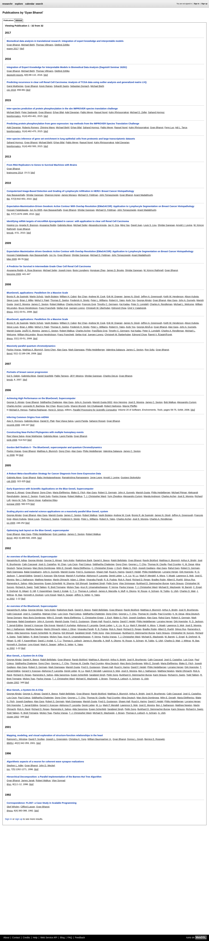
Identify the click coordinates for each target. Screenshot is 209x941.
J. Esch (118, 568)
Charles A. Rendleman (161, 304)
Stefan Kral (62, 308)
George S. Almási (15, 402)
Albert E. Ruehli (175, 579)
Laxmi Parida (81, 421)
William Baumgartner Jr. (99, 739)
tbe (8, 199)
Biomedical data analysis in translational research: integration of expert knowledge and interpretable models (65, 41)
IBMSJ (10, 743)
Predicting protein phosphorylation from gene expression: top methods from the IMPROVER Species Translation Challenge (73, 123)
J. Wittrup (186, 640)
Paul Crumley (174, 564)
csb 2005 (11, 481)
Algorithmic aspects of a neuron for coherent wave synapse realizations (45, 761)
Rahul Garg (174, 568)
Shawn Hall (102, 572)
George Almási (144, 300)
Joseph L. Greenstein (56, 739)
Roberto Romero (30, 127)
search (39, 4)
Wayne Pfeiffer (129, 406)
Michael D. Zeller (138, 112)
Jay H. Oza (113, 225)
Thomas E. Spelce (59, 300)
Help (35, 937)
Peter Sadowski (29, 112)
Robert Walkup (57, 304)
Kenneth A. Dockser (33, 595)
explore (19, 4)
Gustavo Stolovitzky (130, 477)
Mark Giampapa (76, 349)
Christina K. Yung (77, 739)
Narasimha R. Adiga (17, 560)
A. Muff (121, 591)
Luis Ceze (73, 564)
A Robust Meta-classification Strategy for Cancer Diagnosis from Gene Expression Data (54, 473)
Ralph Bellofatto (119, 560)
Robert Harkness (112, 406)
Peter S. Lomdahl (139, 304)
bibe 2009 (12, 259)
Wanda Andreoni (152, 496)
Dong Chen (50, 349)
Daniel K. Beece (101, 560)
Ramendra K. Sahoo (17, 583)
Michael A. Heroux (18, 410)
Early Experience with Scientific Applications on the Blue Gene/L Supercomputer (50, 488)
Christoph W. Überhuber (98, 308)
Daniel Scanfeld (45, 376)
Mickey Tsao (73, 587)
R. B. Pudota (110, 579)
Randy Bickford (150, 560)
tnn (8, 769)
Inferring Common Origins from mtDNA (28, 417)
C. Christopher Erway (102, 568)
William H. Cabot (68, 296)
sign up (18, 819)
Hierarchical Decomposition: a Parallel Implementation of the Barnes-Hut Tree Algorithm (54, 776)
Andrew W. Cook (97, 296)
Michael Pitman (179, 492)
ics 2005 (11, 523)
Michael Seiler (80, 225)
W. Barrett (187, 587)
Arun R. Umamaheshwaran (94, 587)
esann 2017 (12, 48)
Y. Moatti (170, 575)
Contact (16, 937)
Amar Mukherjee (33, 436)
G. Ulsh (174, 591)
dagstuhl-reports (15, 75)
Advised (18, 20)
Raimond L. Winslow (17, 739)
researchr (7, 4)
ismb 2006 (12, 440)
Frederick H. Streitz (79, 300)
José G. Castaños (47, 564)
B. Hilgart (23, 591)
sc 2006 (10, 455)
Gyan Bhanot (13, 45)
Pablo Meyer (86, 112)
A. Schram (153, 591)
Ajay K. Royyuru (15, 421)
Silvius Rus (189, 579)
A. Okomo (131, 591)
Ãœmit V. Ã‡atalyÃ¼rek (160, 334)
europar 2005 (13, 504)
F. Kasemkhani (44, 591)
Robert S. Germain (107, 492)
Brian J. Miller (26, 300)
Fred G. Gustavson (85, 572)
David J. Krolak (60, 591)
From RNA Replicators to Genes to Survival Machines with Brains (42, 165)
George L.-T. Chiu (137, 564)
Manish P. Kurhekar (75, 575)
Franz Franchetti (47, 308)
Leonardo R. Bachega (34, 406)
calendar (29, 4)
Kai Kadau (124, 304)
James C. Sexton (39, 304)
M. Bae (18, 595)
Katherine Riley (49, 500)
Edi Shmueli (82, 583)
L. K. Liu (127, 575)
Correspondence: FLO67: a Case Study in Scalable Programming (41, 803)
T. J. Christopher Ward (95, 496)
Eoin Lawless (59, 534)
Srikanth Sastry (61, 86)
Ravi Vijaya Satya (64, 421)
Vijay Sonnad (58, 780)
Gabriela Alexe (64, 225)
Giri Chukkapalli (95, 406)
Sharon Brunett (78, 406)
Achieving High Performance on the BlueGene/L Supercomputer (41, 398)
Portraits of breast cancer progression (27, 372)
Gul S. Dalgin (13, 376)
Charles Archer (73, 304)
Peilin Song (112, 583)
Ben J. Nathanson (24, 579)
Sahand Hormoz (156, 112)
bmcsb (10, 233)
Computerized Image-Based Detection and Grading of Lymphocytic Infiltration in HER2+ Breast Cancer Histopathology (70, 191)
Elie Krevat (59, 575)
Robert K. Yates (117, 300)
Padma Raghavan (38, 410)
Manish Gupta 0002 (102, 402)
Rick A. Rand (124, 579)
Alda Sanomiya (36, 583)
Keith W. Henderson (173, 296)
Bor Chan (82, 296)
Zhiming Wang (47, 127)
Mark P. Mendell (147, 575)
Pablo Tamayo (61, 376)
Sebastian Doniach (79, 86)
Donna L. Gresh (135, 739)
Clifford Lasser (27, 806)
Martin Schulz (36, 296)
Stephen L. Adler (15, 765)
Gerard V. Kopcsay (43, 575)
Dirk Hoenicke (186, 572)
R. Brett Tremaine (57, 587)
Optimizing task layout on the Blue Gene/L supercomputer (38, 530)
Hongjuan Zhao (97, 270)
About (6, 937)
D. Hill (33, 591)
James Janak (27, 780)
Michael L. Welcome (184, 304)
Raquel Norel (100, 112)
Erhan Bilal (58, 112)
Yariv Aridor (69, 560)
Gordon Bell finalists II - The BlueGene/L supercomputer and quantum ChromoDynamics (54, 447)
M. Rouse (142, 591)
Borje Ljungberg (81, 270)
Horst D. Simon (56, 410)
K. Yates (96, 595)
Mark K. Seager (65, 595)
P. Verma (113, 587)
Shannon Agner (52, 195)
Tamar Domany (23, 568)
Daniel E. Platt (47, 421)
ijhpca (10, 312)
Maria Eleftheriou (61, 492)
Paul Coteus (85, 564)
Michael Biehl (28, 45)
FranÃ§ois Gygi (99, 330)
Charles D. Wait (187, 591)
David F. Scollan (36, 739)
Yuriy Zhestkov (114, 496)
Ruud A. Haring (116, 572)
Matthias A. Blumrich (32, 349)
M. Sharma (68, 583)
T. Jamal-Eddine (24, 575)
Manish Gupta (14, 330)
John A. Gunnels (186, 300)
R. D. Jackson (196, 621)
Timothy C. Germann (107, 304)
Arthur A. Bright (188, 560)
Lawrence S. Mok (185, 575)
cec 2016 (11, 90)
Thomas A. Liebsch (87, 591)
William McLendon (26, 334)
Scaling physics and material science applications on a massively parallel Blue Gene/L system (57, 511)
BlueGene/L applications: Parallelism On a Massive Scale (37, 292)
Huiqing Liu (12, 225)
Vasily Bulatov (51, 296)
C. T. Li (73, 591)
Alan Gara (172, 300)
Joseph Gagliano (146, 568)
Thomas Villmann (44, 45)
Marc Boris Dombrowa (44, 568)
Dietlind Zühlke (62, 45)
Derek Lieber (115, 575)
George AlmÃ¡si (145, 327)
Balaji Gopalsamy (33, 572)
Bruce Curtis (63, 406)
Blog (62, 937)
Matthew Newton (43, 579)
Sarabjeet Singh (97, 583)
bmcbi (10, 379)
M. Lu (135, 575)
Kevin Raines (46, 86)
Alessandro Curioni (186, 402)
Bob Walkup (170, 402)
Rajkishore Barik (84, 560)
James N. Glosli (132, 296)
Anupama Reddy (47, 225)
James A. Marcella (107, 591)
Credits (26, 937)
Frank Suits (45, 496)
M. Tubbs (165, 591)
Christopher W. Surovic (182, 633)
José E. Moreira (22, 304)
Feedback (80, 937)
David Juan (136, 225)
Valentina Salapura (115, 349)
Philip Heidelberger (95, 349)
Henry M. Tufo (19, 500)
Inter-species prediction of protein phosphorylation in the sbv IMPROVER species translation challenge (62, 108)
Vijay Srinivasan (127, 583)
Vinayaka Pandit (94, 579)
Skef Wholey (13, 806)
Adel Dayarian (72, 112)
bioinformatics (14, 116)
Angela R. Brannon (28, 225)
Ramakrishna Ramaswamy (75, 477)
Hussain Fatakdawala (17, 210)
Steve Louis (12, 300)
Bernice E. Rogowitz (154, 739)
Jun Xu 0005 (36, 210)
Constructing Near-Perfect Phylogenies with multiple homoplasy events (45, 432)
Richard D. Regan (141, 579)
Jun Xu (52, 255)
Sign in (196, 4)
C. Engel (197, 587)
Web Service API (48, 937)
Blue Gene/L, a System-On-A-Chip (25, 655)
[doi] (22, 48)
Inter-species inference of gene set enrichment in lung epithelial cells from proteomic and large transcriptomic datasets (71, 138)
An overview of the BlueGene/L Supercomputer (32, 556)
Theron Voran (34, 500)
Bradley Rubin (159, 579)
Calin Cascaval (29, 564)
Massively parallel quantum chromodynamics (31, 346)
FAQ (69, 937)
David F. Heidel (133, 572)
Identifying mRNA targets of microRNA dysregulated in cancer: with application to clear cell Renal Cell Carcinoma (68, 221)
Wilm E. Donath (64, 568)
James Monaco (69, 195)
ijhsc (9, 784)
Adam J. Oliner (77, 579)
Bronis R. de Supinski (17, 296)
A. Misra (161, 575)
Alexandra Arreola (97, 225)
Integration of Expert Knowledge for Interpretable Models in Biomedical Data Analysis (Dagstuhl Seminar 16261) (67, 67)
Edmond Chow (118, 308)
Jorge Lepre (96, 477)
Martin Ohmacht (61, 579)
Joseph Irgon (64, 270)
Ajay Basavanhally (16, 195)
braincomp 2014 (15, 172)
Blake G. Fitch (78, 492)
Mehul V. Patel (42, 300)
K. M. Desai (188, 564)
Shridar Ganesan (34, 195)
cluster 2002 (13, 682)
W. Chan (62, 564)
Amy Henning (120, 402)
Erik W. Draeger (115, 296)
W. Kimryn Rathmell (153, 270)
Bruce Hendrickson (28, 308)
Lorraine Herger (170, 572)
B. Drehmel (12, 591)
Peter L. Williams (99, 300)
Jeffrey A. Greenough (151, 296)
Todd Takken (40, 587)
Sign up (204, 4)
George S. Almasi (15, 492)
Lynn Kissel (50, 595)
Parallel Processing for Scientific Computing (95, 410)
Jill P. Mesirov (77, 376)
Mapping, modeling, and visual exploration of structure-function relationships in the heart (55, 735)
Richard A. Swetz (24, 587)
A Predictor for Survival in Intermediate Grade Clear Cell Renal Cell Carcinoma (49, 266)
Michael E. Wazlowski (170, 587)
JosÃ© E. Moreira (31, 330)
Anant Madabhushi (143, 195)
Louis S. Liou (149, 225)
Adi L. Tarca (181, 127)
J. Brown (103, 678)
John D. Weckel (47, 765)
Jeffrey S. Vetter (82, 595)
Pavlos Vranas (14, 349)
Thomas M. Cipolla (157, 564)
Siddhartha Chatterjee (51, 402)
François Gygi (89, 304)
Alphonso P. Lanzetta (97, 575)
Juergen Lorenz (77, 308)
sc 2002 (10, 598)
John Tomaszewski (108, 195)
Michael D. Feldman (88, 195)
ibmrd (9, 353)
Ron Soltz (149, 349)
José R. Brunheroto (188, 610)
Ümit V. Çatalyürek (136, 308)
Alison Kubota (192, 296)
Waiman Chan (49, 614)
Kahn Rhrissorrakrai (119, 112)
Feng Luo (169, 127)
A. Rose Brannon (33, 270)
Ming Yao (125, 225)
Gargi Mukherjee (15, 86)
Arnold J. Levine (184, 225)
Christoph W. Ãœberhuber (118, 334)
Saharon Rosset (97, 421)
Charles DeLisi (110, 376)
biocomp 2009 (14, 274)
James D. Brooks (115, 270)
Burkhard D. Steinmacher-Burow (152, 583)
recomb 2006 (13, 425)
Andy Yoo (130, 300)
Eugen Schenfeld (53, 583)
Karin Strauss (177, 583)
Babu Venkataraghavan (49, 477)
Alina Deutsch (192, 614)
